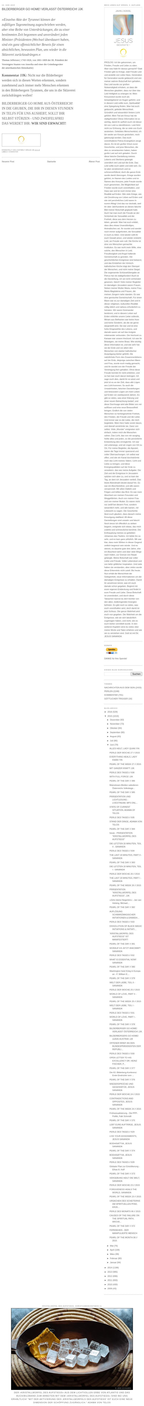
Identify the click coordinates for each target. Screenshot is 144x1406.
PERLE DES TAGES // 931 (121, 1013)
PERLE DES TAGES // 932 (121, 955)
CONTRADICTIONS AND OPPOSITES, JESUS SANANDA (121, 1101)
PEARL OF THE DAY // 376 (122, 1080)
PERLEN (108, 691)
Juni (112, 745)
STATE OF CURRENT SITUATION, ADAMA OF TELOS (122, 810)
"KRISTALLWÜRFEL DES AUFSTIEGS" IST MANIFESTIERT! (121, 936)
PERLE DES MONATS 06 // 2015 (124, 1211)
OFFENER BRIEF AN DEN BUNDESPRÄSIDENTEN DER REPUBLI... (125, 1046)
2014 (110, 1267)
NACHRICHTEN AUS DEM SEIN (119, 687)
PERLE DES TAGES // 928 (121, 1162)
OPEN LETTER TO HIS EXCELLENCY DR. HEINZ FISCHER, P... (123, 1060)
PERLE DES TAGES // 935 (121, 817)
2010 (110, 1284)
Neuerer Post (8, 161)
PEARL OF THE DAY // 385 (122, 792)
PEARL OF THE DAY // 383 (122, 862)
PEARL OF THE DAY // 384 (122, 829)
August (113, 736)
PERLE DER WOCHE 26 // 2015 (124, 874)
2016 (110, 712)
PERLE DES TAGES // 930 (121, 1053)
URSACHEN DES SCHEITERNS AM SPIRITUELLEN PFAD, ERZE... (124, 1204)
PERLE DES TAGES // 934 (121, 851)
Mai (112, 1246)
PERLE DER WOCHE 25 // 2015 (124, 990)
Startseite (51, 161)
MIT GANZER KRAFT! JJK (121, 768)
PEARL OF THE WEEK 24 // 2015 (125, 1109)
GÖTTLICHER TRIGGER (116, 699)
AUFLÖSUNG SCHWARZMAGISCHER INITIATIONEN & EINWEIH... (124, 914)
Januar (113, 1262)
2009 (110, 1288)
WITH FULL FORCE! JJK (121, 776)
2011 (110, 1280)
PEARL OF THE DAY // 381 (122, 944)
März (112, 1254)
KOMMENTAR (13, 152)
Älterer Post (94, 161)
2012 (110, 1276)
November (115, 724)
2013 (110, 1272)
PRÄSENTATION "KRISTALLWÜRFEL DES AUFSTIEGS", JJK (122, 892)
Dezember (115, 720)
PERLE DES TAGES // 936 (121, 772)
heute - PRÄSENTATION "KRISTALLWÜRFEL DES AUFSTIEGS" (122, 836)
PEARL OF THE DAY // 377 (122, 1068)
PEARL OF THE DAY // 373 (122, 1173)
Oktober (114, 728)
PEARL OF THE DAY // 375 (122, 1120)
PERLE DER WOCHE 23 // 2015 (124, 1185)
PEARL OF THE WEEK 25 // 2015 (125, 1001)
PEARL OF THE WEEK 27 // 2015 (125, 764)
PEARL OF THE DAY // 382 (122, 907)
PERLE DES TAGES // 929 (121, 1132)
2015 (110, 716)
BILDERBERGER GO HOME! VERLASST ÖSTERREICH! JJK (42, 9)
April (112, 1250)
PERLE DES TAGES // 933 (121, 922)
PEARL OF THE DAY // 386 (122, 781)
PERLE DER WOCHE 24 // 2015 (124, 1094)
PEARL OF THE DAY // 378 (122, 1024)
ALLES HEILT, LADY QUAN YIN (124, 748)
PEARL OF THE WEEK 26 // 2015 (125, 885)
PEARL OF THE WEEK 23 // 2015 (125, 1196)
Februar (114, 1258)
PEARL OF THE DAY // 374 (122, 1151)
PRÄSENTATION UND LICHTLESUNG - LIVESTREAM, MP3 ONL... (123, 799)
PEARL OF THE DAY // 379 (122, 978)
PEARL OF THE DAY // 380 (122, 967)
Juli (112, 741)
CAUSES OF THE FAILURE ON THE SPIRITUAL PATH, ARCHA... (124, 1218)
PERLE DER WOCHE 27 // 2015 (124, 753)
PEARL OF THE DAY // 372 (122, 1226)
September (115, 732)
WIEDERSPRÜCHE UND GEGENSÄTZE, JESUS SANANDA (121, 1087)
